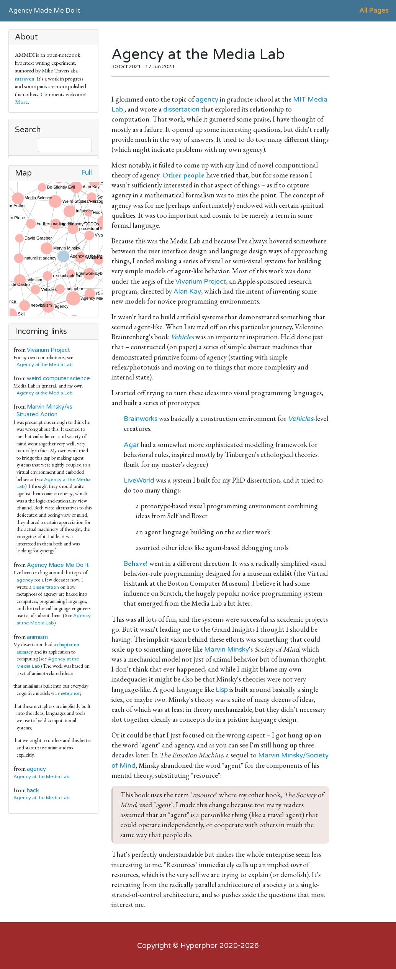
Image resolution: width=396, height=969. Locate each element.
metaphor (69, 693)
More (21, 101)
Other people (183, 175)
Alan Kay (187, 291)
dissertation (46, 587)
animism (37, 637)
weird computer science (58, 378)
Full (86, 173)
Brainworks (140, 419)
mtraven (24, 78)
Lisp (222, 690)
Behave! (136, 563)
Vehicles (300, 419)
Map (23, 173)
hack (33, 790)
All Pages (373, 11)
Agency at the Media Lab (44, 364)
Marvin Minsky (226, 649)
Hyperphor (199, 945)
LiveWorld (139, 480)
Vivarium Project (48, 350)
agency (24, 580)
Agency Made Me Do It (44, 11)
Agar (131, 445)
